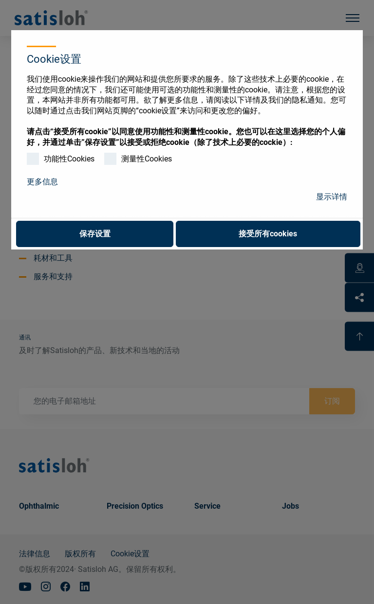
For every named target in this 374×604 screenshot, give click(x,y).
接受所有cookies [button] (268, 233)
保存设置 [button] (95, 233)
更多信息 (42, 181)
